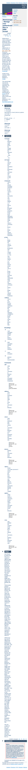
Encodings (7, 327)
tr (10, 36)
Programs (4, 16)
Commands (7, 362)
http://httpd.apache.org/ (7, 101)
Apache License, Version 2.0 (17, 764)
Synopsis (16, 9)
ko (8, 36)
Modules (8, 2)
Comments (16, 24)
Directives (13, 2)
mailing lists (14, 757)
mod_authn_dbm (6, 50)
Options (15, 11)
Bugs (15, 13)
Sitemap (25, 2)
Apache (4, 15)
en (9, 34)
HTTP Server (9, 15)
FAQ (17, 2)
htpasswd (4, 71)
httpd (3, 93)
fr (5, 36)
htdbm (3, 79)
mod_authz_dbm (17, 22)
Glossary (21, 2)
